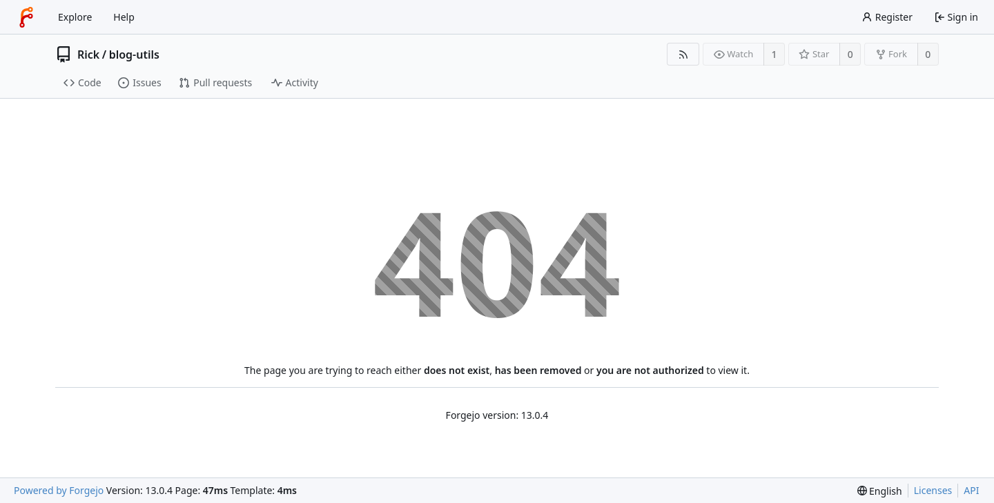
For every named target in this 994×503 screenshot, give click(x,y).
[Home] (26, 17)
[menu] (879, 490)
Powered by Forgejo (59, 490)
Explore (75, 16)
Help (124, 16)
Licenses (933, 490)
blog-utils (134, 54)
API (971, 490)
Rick (88, 54)
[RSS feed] (683, 54)
